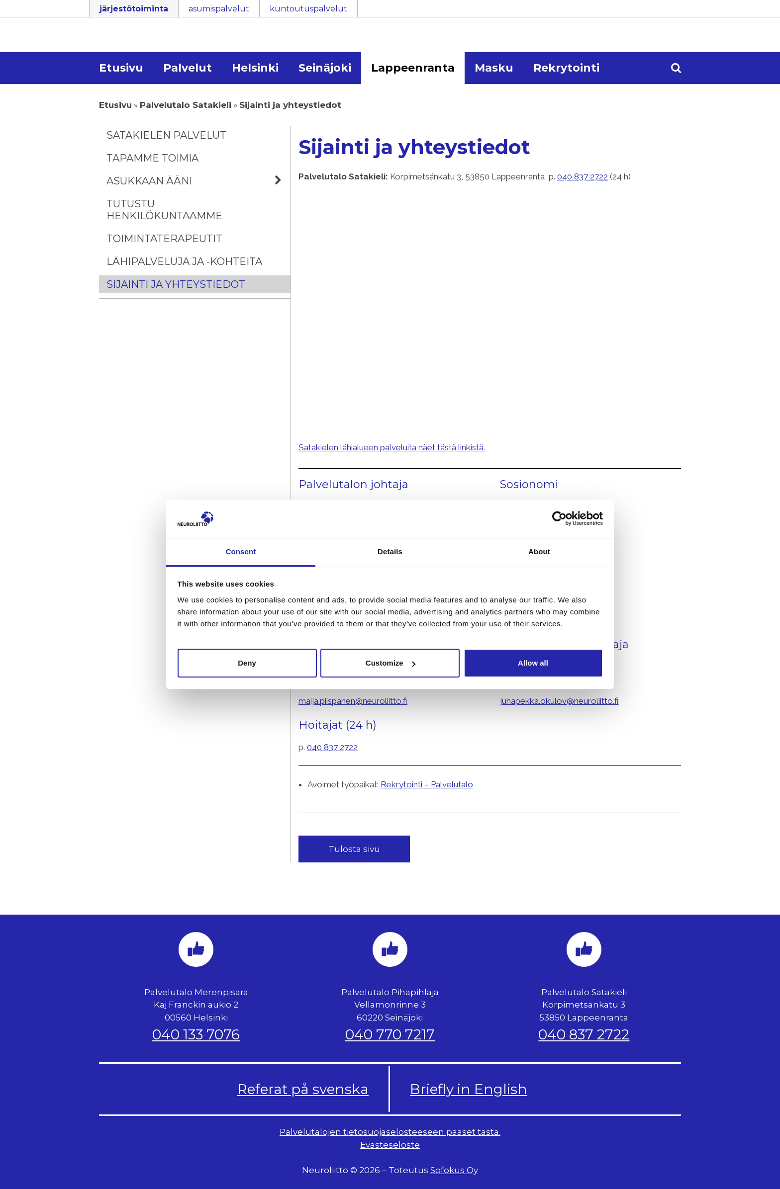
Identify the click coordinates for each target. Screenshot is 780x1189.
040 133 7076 (196, 1034)
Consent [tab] (241, 551)
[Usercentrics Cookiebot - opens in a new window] (559, 518)
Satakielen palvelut (166, 135)
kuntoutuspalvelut (308, 8)
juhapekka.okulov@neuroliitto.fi (559, 701)
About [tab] (539, 551)
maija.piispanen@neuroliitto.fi (352, 701)
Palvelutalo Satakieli (185, 105)
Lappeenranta (413, 68)
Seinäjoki (324, 68)
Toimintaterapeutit (164, 239)
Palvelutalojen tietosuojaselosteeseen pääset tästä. (390, 1132)
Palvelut (187, 68)
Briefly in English (468, 1089)
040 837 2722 (582, 176)
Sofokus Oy (454, 1170)
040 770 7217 (390, 1034)
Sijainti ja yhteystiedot (175, 284)
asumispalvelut (219, 8)
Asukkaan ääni (198, 181)
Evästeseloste (390, 1145)
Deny (247, 663)
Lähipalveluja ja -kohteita (184, 261)
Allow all (533, 663)
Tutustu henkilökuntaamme (164, 210)
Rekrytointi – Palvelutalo (427, 784)
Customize (390, 663)
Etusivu (121, 68)
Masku (494, 68)
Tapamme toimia (152, 158)
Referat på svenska (303, 1089)
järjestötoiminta (133, 8)
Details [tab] (390, 551)
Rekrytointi (566, 68)
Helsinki (255, 68)
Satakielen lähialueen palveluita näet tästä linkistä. (391, 447)
